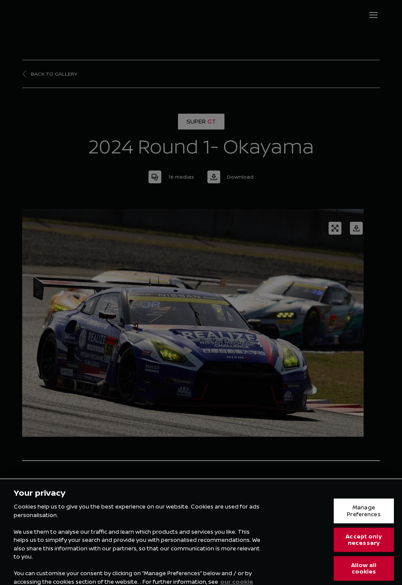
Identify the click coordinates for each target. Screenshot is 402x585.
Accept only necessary (364, 544)
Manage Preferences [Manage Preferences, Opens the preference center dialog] (363, 515)
